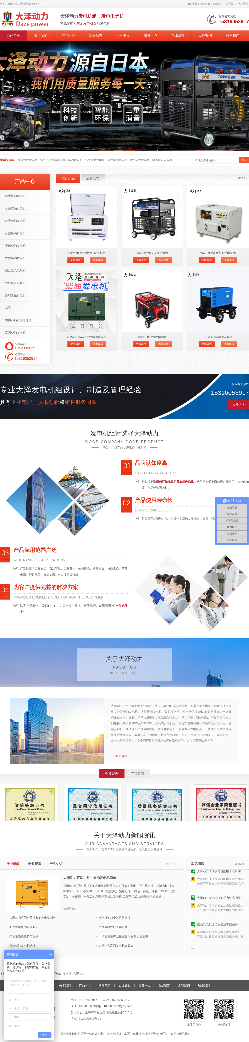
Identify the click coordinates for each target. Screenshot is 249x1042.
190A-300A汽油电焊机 (152, 337)
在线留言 (218, 3)
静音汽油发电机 (27, 160)
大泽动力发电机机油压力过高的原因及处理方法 (221, 902)
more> (242, 178)
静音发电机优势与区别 (23, 936)
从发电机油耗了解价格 (113, 927)
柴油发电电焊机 (162, 160)
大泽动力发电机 (61, 973)
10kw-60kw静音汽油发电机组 (87, 252)
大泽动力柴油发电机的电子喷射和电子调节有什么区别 (221, 875)
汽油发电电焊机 (15, 283)
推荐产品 (68, 178)
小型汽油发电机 (50, 160)
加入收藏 (192, 3)
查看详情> (70, 908)
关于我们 (41, 35)
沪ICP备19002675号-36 (86, 1018)
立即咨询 (76, 260)
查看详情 (98, 260)
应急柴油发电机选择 (22, 945)
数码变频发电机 (15, 295)
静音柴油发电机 (72, 160)
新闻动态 (95, 35)
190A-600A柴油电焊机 (217, 337)
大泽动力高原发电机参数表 (116, 945)
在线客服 (205, 3)
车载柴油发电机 (117, 160)
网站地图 (243, 3)
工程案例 (205, 35)
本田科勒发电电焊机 (18, 320)
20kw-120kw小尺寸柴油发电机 (86, 337)
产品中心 (68, 35)
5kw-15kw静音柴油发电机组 (218, 252)
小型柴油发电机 (95, 160)
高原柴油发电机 (15, 332)
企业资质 (123, 35)
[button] (118, 150)
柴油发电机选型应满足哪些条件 (217, 928)
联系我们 (230, 3)
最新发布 (92, 178)
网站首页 (13, 35)
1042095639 (87, 1006)
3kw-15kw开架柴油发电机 (152, 252)
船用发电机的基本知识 (23, 927)
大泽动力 (79, 973)
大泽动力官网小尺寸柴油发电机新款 (89, 878)
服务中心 (150, 35)
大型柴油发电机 (139, 160)
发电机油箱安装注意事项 (115, 917)
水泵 (8, 307)
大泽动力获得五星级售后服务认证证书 (123, 936)
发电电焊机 (114, 1033)
